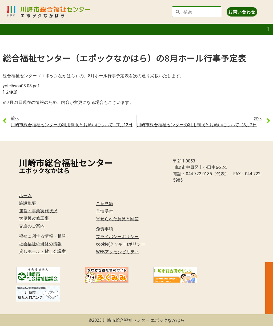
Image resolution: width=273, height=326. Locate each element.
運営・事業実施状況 (38, 210)
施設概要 (27, 203)
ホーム (25, 195)
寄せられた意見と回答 (117, 218)
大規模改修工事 (34, 218)
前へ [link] (15, 118)
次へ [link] (258, 118)
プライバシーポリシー (117, 236)
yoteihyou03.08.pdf (21, 85)
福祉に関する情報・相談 (42, 236)
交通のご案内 (32, 226)
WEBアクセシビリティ (117, 251)
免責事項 (104, 228)
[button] (267, 29)
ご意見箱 (104, 203)
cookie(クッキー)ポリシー (120, 244)
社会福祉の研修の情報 (40, 243)
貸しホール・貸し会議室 (42, 251)
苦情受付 (104, 211)
